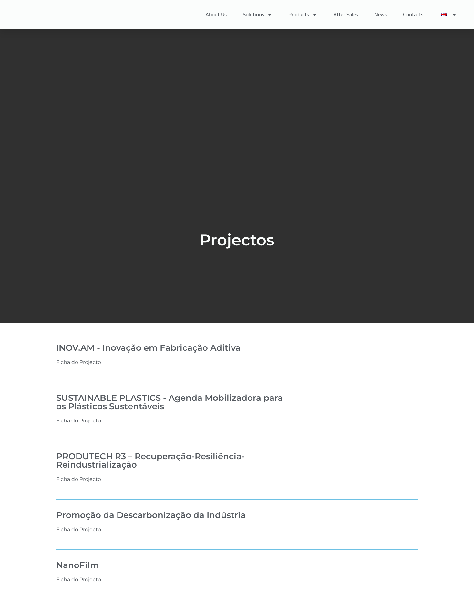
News (380, 14)
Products (302, 14)
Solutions (257, 14)
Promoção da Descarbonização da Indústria (151, 515)
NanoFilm (77, 565)
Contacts (413, 14)
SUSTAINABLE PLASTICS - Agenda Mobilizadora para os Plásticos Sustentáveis (169, 402)
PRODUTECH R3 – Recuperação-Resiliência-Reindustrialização (150, 460)
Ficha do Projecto (78, 362)
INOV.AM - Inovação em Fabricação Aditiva (148, 348)
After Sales (345, 14)
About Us (216, 14)
